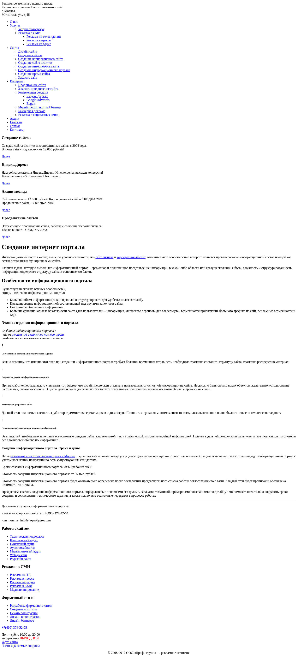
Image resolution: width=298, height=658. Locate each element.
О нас (14, 21)
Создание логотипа (23, 609)
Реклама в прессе (38, 40)
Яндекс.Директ (37, 96)
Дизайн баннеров (22, 620)
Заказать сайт (27, 77)
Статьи (15, 126)
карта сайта (10, 642)
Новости (16, 122)
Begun (30, 103)
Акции (14, 118)
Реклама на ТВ (20, 574)
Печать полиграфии (23, 613)
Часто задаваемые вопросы (21, 645)
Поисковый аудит (22, 544)
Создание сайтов (30, 55)
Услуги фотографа (31, 29)
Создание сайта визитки (35, 62)
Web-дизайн (18, 555)
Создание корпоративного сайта (40, 59)
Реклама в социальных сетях (38, 114)
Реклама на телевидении (43, 36)
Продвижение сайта (32, 85)
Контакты (17, 129)
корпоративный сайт (131, 257)
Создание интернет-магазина (38, 66)
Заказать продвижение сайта (38, 88)
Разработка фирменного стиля (31, 605)
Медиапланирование (24, 589)
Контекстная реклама (33, 92)
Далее (6, 156)
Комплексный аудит (24, 540)
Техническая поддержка (27, 536)
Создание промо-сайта (34, 74)
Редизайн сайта (20, 559)
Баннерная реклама (31, 111)
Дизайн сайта (27, 51)
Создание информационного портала (44, 70)
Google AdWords (37, 100)
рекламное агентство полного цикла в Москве (42, 456)
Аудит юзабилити (22, 547)
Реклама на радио (38, 44)
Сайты (14, 47)
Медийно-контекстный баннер (39, 107)
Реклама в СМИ (29, 33)
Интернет (16, 81)
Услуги (15, 25)
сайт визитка (104, 257)
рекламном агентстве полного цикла (38, 334)
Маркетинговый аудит (25, 551)
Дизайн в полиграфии (25, 616)
